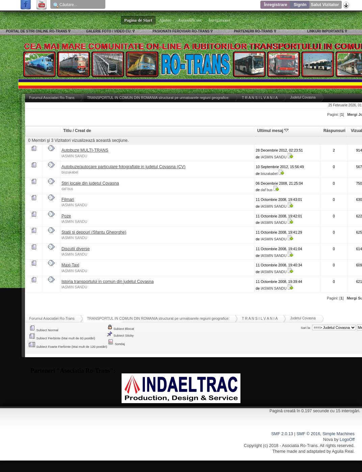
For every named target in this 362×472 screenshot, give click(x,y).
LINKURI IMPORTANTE (325, 31)
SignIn (299, 4)
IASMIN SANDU (74, 156)
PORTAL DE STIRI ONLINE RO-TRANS (36, 31)
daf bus (67, 189)
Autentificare (190, 20)
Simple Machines (338, 433)
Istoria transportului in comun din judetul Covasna (107, 281)
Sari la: (306, 328)
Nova (328, 439)
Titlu (67, 130)
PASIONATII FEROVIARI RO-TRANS (181, 31)
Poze (66, 216)
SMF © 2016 (308, 433)
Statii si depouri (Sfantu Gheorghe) (93, 232)
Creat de (83, 130)
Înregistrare (275, 4)
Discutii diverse (75, 248)
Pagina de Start (138, 20)
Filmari (67, 199)
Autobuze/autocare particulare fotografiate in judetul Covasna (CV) (123, 166)
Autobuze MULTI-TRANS (84, 150)
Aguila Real (343, 451)
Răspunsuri (334, 130)
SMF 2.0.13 (282, 433)
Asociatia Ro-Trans (300, 445)
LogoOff (347, 439)
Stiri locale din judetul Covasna (90, 183)
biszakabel (69, 172)
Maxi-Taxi (70, 265)
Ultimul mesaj (272, 130)
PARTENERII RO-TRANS (253, 31)
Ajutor (165, 20)
